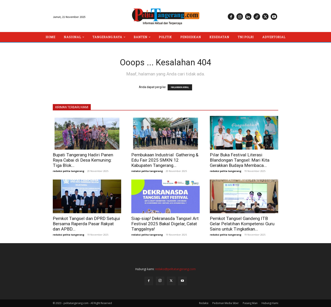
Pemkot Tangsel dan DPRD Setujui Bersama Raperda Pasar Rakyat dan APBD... (86, 224)
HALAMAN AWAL (180, 87)
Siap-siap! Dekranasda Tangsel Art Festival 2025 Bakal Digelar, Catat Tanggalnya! (165, 224)
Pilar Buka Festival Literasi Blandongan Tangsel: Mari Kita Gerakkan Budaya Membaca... (239, 160)
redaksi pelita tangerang (68, 171)
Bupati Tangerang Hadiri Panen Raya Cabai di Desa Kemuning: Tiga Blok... (83, 160)
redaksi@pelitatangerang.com (175, 269)
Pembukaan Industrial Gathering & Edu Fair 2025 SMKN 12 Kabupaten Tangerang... (164, 160)
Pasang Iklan (250, 303)
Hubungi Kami (270, 303)
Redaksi (203, 303)
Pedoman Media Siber (225, 303)
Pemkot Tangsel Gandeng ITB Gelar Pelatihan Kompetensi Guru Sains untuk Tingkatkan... (242, 224)
